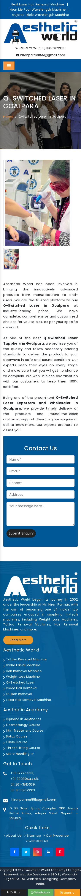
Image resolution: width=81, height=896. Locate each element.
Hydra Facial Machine (21, 665)
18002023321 (56, 48)
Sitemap (32, 835)
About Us (13, 835)
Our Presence (56, 835)
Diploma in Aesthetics (22, 719)
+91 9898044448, (25, 779)
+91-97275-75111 (32, 48)
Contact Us (37, 840)
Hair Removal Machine (22, 671)
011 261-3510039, (23, 784)
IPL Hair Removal (17, 694)
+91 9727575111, (22, 773)
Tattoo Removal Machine (25, 659)
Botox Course (15, 736)
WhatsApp (40, 892)
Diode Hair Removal (20, 688)
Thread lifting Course (21, 748)
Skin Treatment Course (23, 730)
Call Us (13, 892)
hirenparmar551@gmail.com (42, 55)
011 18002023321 (23, 790)
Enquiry (67, 893)
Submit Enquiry (21, 533)
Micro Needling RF (18, 754)
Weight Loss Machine (21, 676)
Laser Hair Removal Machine (27, 700)
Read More (18, 640)
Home (8, 116)
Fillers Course (15, 742)
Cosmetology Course (21, 725)
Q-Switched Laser (19, 682)
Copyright (7, 870)
